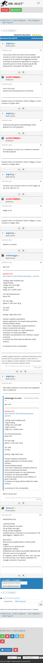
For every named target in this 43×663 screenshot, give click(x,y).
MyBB (8, 661)
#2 (41, 84)
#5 (41, 181)
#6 (41, 206)
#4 (41, 145)
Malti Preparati (7, 23)
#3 (41, 120)
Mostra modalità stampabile (11, 598)
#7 (41, 240)
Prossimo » (12, 30)
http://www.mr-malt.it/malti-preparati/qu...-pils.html (21, 276)
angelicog (10, 43)
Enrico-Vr (10, 508)
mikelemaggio (12, 256)
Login (5, 10)
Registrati (15, 10)
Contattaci (6, 650)
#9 (41, 383)
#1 (41, 50)
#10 (40, 515)
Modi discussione (37, 38)
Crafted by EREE (15, 661)
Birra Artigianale (33, 20)
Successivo (16, 580)
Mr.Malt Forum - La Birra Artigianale (12, 20)
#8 (41, 262)
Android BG (26, 661)
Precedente (7, 580)
